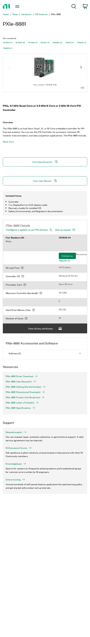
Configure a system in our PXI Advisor (27, 229)
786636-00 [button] (57, 42)
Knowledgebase (16, 463)
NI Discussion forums (18, 448)
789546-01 (64, 260)
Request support (16, 432)
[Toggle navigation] (19, 6)
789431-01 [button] (69, 42)
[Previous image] (9, 67)
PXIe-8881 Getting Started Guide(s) (25, 386)
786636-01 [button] (7, 48)
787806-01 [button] (7, 42)
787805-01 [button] (32, 42)
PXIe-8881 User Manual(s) (21, 381)
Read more (8, 141)
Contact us (67, 255)
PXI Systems (41, 14)
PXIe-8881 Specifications (20, 407)
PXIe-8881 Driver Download (21, 376)
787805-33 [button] (20, 42)
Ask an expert (63, 229)
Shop (15, 14)
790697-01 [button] (81, 42)
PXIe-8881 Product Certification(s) (25, 397)
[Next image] (81, 67)
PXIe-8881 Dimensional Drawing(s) (25, 392)
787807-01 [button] (45, 42)
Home (6, 14)
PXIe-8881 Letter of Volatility (22, 402)
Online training (15, 479)
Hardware (26, 14)
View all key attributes (45, 328)
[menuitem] (74, 6)
